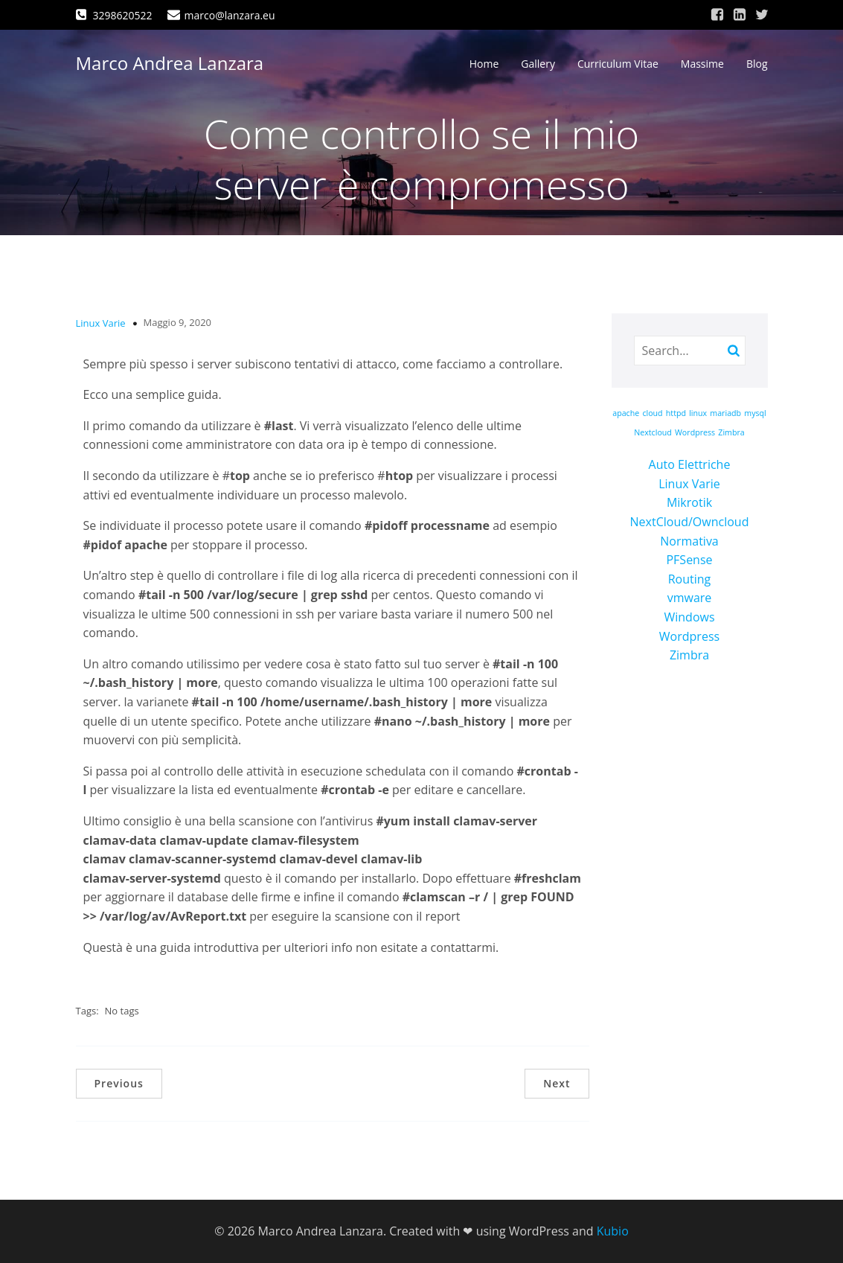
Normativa (689, 541)
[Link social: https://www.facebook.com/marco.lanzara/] (717, 15)
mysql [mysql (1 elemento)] (755, 413)
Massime (702, 64)
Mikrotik (689, 502)
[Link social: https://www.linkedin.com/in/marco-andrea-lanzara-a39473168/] (739, 15)
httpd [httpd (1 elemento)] (676, 413)
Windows (689, 617)
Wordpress (689, 636)
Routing (689, 579)
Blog (757, 64)
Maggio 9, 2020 (177, 322)
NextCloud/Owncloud (689, 522)
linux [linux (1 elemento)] (698, 413)
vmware (689, 597)
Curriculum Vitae (617, 64)
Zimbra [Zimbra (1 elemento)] (731, 432)
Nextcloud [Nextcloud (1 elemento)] (653, 432)
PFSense (689, 559)
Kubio (613, 1231)
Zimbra (689, 655)
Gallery (538, 64)
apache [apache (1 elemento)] (625, 413)
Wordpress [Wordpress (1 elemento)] (695, 432)
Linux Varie (101, 323)
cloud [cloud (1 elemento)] (652, 413)
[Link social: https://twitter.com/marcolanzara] (762, 15)
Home (484, 64)
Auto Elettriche (690, 464)
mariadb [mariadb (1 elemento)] (725, 413)
